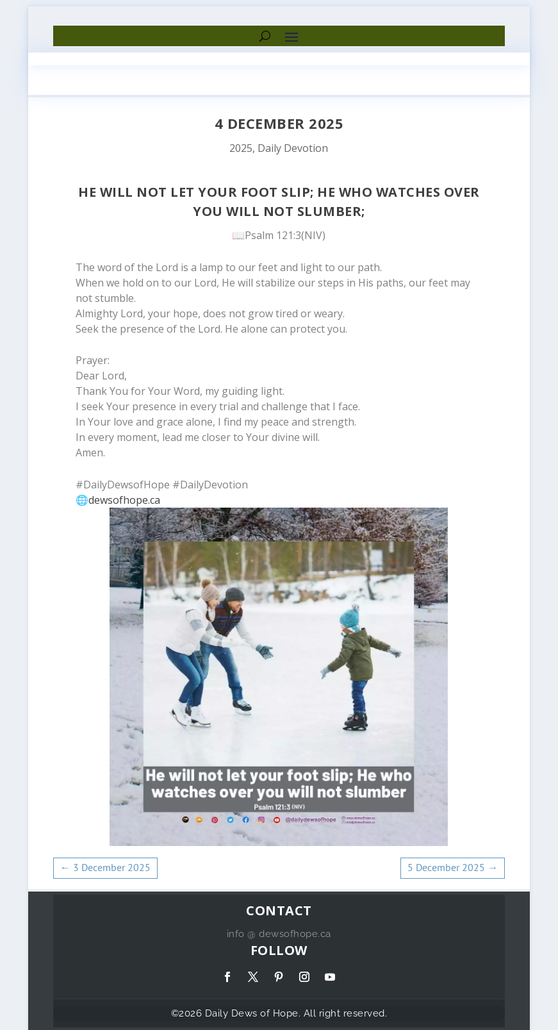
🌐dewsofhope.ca (118, 500)
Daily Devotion (293, 148)
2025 (240, 148)
